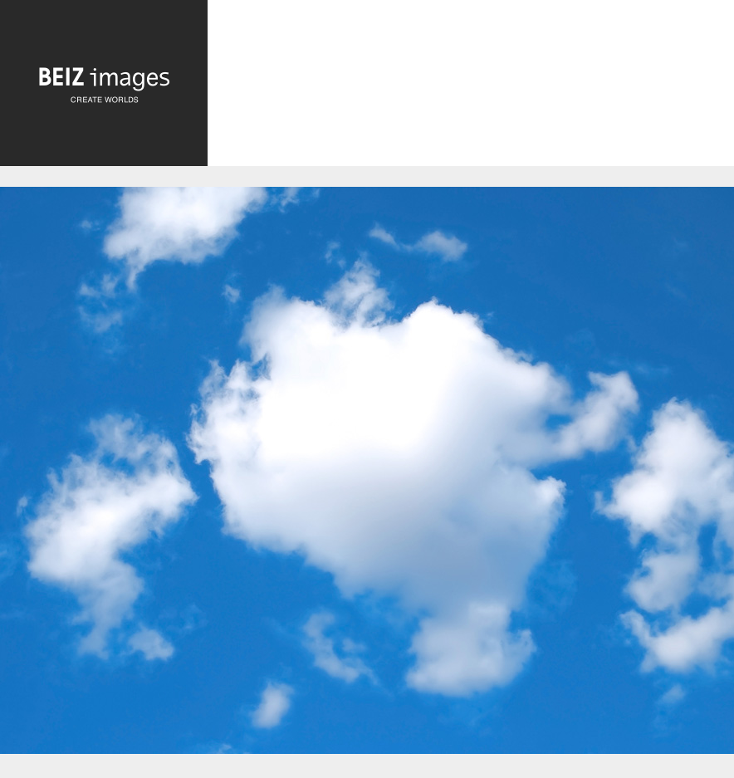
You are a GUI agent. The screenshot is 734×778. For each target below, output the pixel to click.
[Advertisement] (470, 96)
